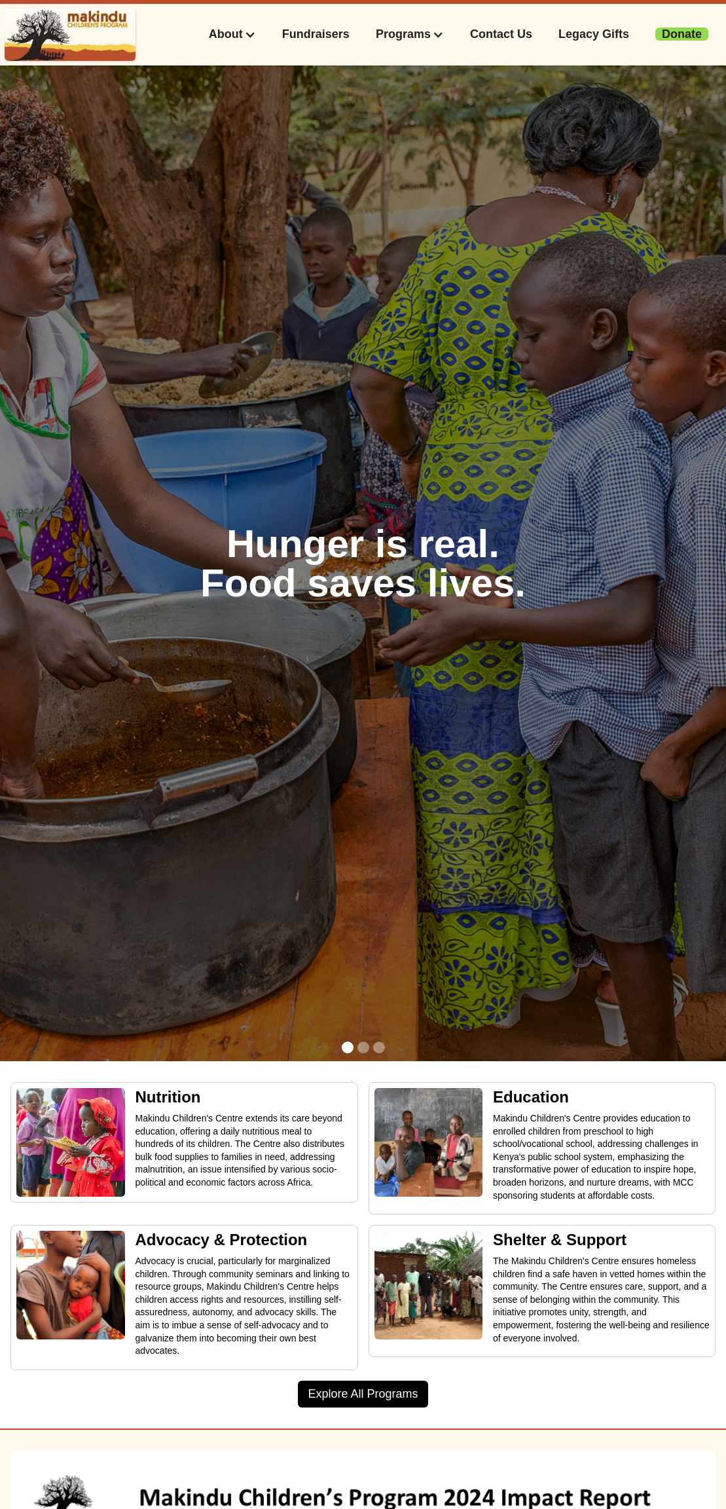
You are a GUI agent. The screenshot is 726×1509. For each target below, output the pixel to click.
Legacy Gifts (593, 34)
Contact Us (501, 34)
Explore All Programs (363, 1393)
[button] (232, 34)
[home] (70, 35)
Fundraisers (316, 34)
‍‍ (681, 34)
